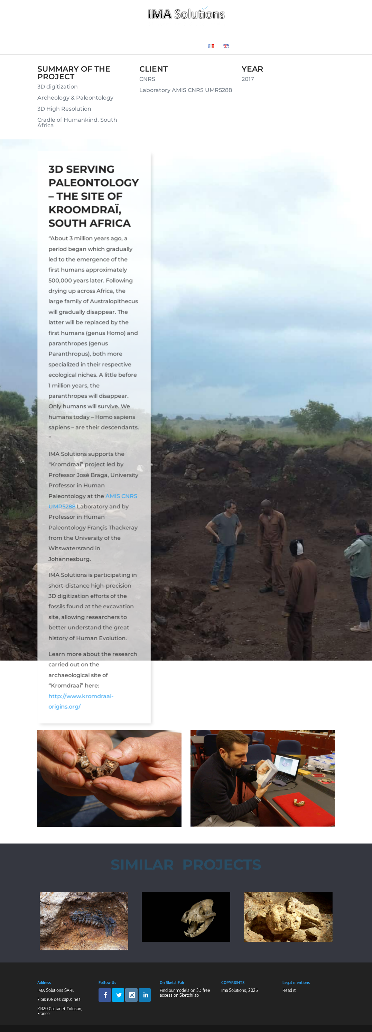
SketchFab (189, 995)
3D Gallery (278, 36)
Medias (152, 47)
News (308, 36)
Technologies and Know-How (128, 36)
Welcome (61, 36)
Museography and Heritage (219, 36)
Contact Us (185, 47)
